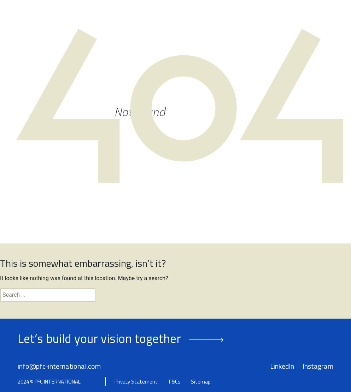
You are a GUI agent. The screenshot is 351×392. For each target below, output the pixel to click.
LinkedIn (282, 366)
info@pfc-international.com (59, 366)
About (145, 16)
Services (205, 16)
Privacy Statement (136, 381)
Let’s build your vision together (99, 338)
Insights (286, 16)
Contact (313, 16)
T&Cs (174, 381)
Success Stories (248, 16)
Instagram (318, 366)
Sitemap (201, 381)
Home (126, 16)
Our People (173, 16)
